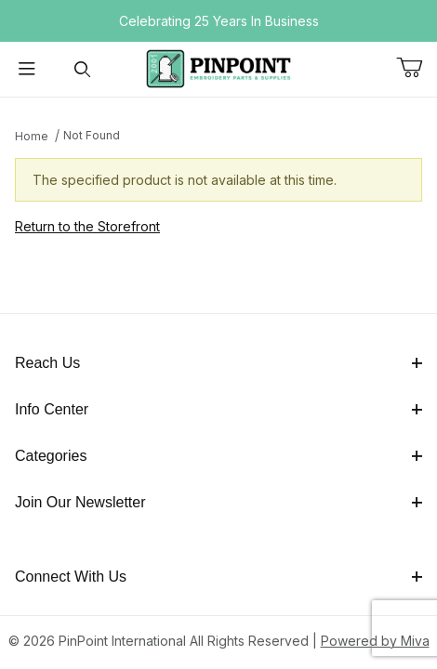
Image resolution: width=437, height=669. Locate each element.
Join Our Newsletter (218, 502)
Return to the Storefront (87, 226)
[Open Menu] (27, 69)
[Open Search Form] (82, 69)
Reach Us (218, 363)
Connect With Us (218, 576)
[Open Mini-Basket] (416, 68)
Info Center (218, 409)
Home (31, 136)
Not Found (91, 135)
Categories (218, 456)
